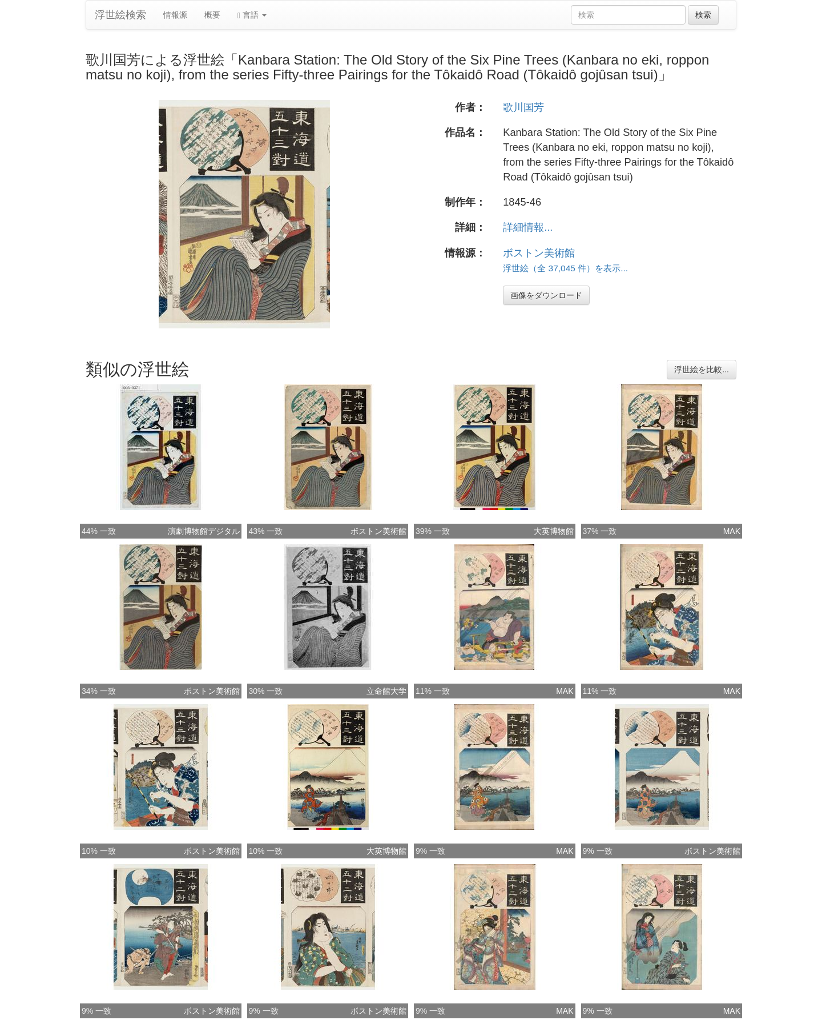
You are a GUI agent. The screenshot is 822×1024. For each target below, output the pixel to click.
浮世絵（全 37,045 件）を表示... (565, 268)
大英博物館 (554, 531)
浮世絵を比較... (701, 369)
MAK (731, 531)
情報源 (175, 14)
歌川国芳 (523, 107)
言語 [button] (252, 15)
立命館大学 (386, 691)
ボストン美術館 (539, 253)
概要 (212, 14)
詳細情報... (528, 227)
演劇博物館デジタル (204, 531)
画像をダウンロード (546, 295)
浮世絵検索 (120, 15)
